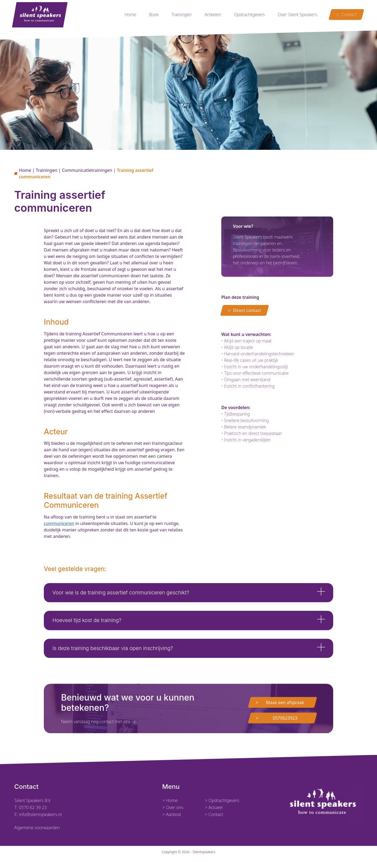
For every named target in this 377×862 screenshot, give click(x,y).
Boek (153, 14)
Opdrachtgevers (249, 14)
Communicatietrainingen (87, 170)
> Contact (214, 814)
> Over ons (172, 807)
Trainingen (182, 14)
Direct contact (247, 310)
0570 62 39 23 (33, 807)
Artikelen (212, 14)
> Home (170, 800)
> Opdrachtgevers (222, 800)
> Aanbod (171, 814)
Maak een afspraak (285, 728)
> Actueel (214, 807)
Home (130, 14)
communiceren (59, 523)
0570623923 (285, 744)
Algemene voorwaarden (37, 828)
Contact (349, 14)
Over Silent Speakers (297, 14)
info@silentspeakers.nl (40, 814)
